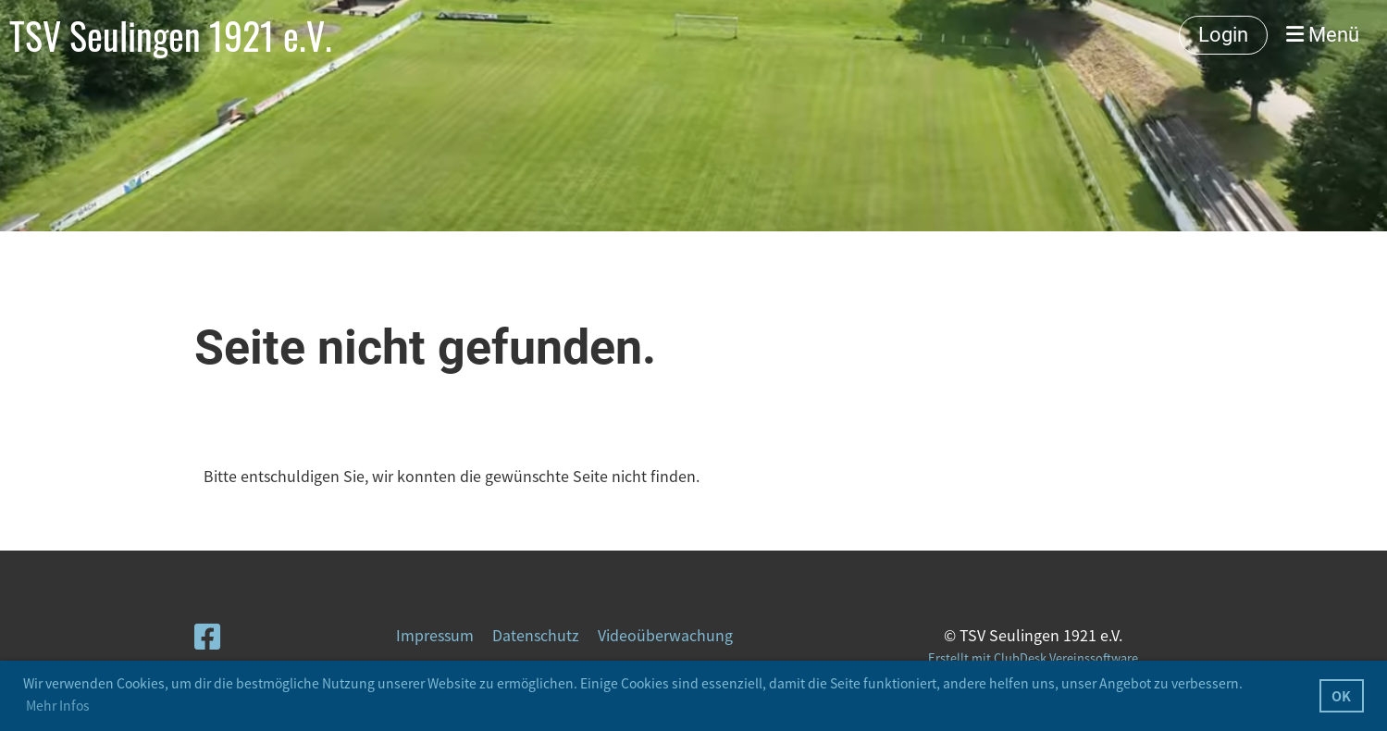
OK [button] (1341, 696)
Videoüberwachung (665, 635)
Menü (1322, 34)
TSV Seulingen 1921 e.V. (170, 35)
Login (1223, 34)
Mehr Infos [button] (58, 705)
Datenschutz (535, 635)
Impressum (435, 635)
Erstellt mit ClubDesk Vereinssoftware (1033, 657)
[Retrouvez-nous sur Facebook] (207, 635)
